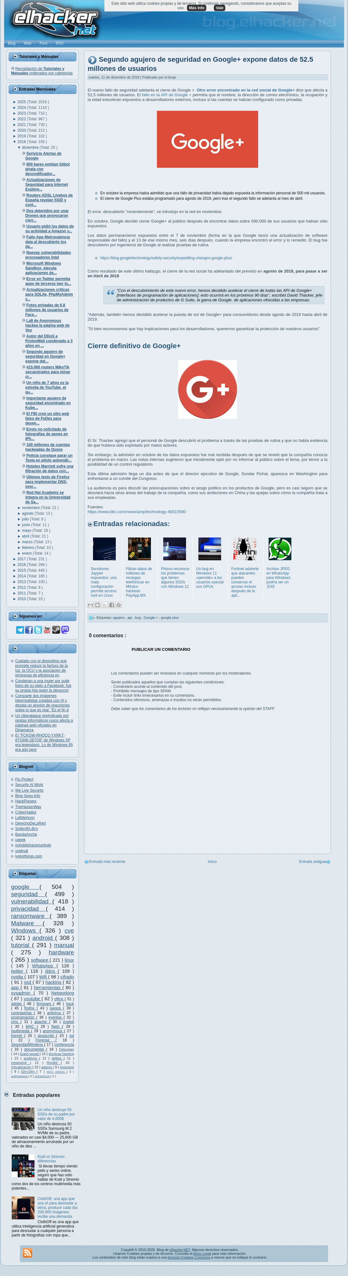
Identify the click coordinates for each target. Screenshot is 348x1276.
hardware (61, 952)
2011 (22, 593)
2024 (22, 107)
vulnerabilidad (31, 901)
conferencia (64, 1044)
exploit (68, 1022)
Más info (196, 8)
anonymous (53, 1031)
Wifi (43, 976)
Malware (27, 923)
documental (35, 1049)
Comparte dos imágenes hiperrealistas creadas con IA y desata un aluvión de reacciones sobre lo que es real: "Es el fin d (42, 703)
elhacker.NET (180, 1250)
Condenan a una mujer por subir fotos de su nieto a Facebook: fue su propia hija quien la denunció (43, 686)
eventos (56, 1017)
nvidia (17, 976)
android (43, 937)
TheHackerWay (28, 807)
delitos (58, 1058)
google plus (170, 617)
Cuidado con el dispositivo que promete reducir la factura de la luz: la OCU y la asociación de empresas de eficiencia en (41, 668)
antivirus (55, 1013)
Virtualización (21, 1067)
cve (69, 930)
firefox (30, 1008)
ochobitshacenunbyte (33, 845)
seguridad (28, 894)
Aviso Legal (202, 1253)
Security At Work (29, 785)
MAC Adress (57, 1071)
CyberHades (25, 812)
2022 (22, 119)
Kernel (17, 1036)
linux (69, 960)
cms (16, 1022)
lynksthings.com (28, 856)
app (16, 987)
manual (64, 945)
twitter (18, 971)
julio (26, 519)
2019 (22, 136)
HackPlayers (25, 801)
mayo (27, 530)
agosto (28, 513)
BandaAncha (26, 834)
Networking (62, 993)
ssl (71, 1036)
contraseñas (22, 1013)
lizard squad (30, 1054)
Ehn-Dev (28, 1071)
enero (27, 553)
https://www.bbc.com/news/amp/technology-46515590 (137, 511)
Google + (151, 617)
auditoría (31, 1058)
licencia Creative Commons (189, 1257)
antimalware (19, 1076)
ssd (28, 982)
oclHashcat (42, 1076)
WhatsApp (44, 965)
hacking (54, 982)
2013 (22, 582)
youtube (32, 998)
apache (41, 1022)
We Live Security (29, 790)
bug (138, 617)
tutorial (21, 945)
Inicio (212, 861)
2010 (22, 599)
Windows (25, 930)
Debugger (66, 1049)
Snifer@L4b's (26, 829)
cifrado (67, 976)
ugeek (20, 840)
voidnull (21, 851)
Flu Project (24, 779)
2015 (22, 570)
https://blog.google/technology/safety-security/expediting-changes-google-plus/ (166, 258)
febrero (28, 547)
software (40, 960)
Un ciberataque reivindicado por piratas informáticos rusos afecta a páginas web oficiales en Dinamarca (44, 722)
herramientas (48, 987)
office (59, 999)
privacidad (28, 908)
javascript (47, 1036)
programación (23, 1017)
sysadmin (22, 993)
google (25, 886)
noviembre (31, 508)
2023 (22, 113)
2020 (22, 130)
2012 (22, 587)
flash (56, 1026)
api (130, 617)
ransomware (30, 916)
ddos (51, 971)
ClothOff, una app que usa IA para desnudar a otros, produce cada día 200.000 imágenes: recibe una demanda (58, 1208)
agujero (119, 617)
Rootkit (54, 1063)
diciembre (31, 147)
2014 (22, 576)
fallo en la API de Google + (167, 94)
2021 (22, 125)
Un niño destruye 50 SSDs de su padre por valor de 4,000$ (56, 1114)
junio (26, 525)
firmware (45, 1004)
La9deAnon (24, 817)
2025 (22, 102)
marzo (28, 542)
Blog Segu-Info (27, 796)
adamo (47, 1067)
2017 (22, 559)
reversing (67, 1067)
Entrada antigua (312, 861)
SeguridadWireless (27, 1044)
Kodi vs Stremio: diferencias (51, 1158)
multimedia (21, 1031)
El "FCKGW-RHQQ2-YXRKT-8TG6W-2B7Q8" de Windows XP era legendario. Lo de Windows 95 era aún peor (44, 742)
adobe (17, 1004)
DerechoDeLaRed (30, 823)
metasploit (20, 1063)
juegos (56, 1008)
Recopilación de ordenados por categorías (42, 70)
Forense (45, 1040)
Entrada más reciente (107, 861)
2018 (22, 142)
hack (70, 1004)
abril (26, 536)
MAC (31, 1026)
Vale (219, 8)
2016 (22, 565)
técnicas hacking (61, 1054)
